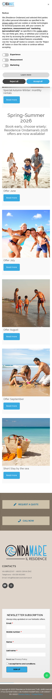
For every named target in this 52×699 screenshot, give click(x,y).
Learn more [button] (26, 75)
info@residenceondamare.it (20, 578)
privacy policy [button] (8, 23)
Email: (9, 623)
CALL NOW (26, 520)
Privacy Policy (21, 659)
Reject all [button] (14, 81)
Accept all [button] (37, 81)
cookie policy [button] (42, 31)
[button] (48, 4)
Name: (9, 642)
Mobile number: (14, 632)
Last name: (11, 650)
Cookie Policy (37, 694)
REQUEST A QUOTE (26, 504)
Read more (11, 99)
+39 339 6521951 (18, 574)
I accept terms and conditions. (21, 663)
